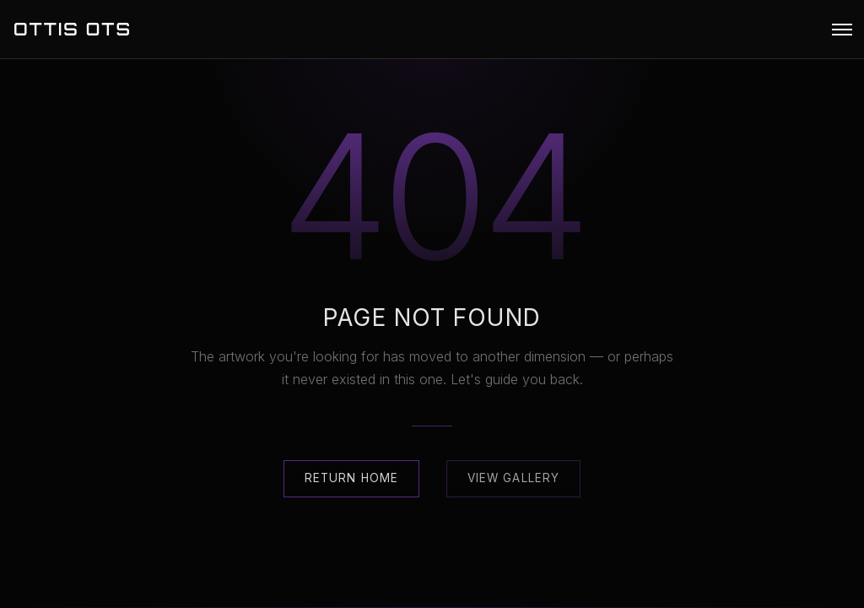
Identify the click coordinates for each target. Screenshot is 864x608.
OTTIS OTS (73, 29)
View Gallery (513, 478)
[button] (842, 29)
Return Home (351, 478)
